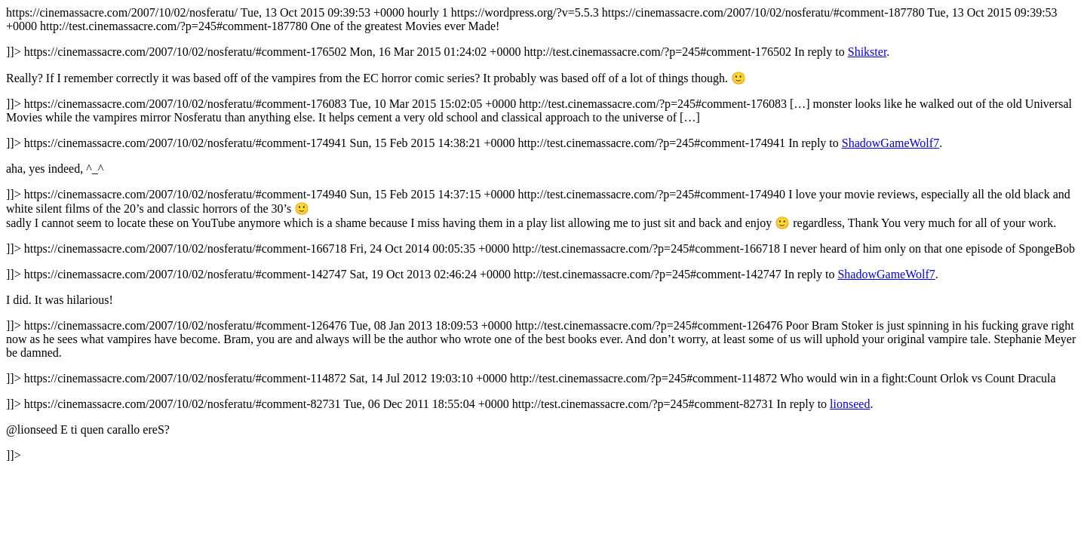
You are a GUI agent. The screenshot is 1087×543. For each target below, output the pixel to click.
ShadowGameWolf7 (890, 143)
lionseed (850, 403)
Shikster (867, 51)
